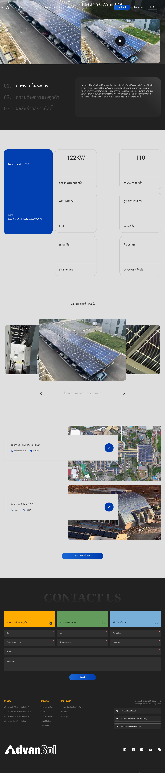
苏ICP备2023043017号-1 (30, 767)
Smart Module (45, 713)
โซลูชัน (40, 9)
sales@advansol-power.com (131, 718)
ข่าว (64, 9)
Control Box (45, 704)
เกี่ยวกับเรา (76, 9)
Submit (82, 669)
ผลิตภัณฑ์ (26, 9)
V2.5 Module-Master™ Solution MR (17, 704)
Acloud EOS (45, 718)
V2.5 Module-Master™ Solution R (16, 699)
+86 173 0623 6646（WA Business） (134, 711)
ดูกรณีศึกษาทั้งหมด (82, 543)
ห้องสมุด (135, 9)
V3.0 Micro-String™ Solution (15, 713)
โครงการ (53, 9)
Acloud (119, 8)
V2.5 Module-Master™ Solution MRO (18, 708)
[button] (41, 380)
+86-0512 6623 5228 (128, 703)
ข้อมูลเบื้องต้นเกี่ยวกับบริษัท (71, 699)
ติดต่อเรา (64, 704)
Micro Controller (46, 699)
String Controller (46, 708)
